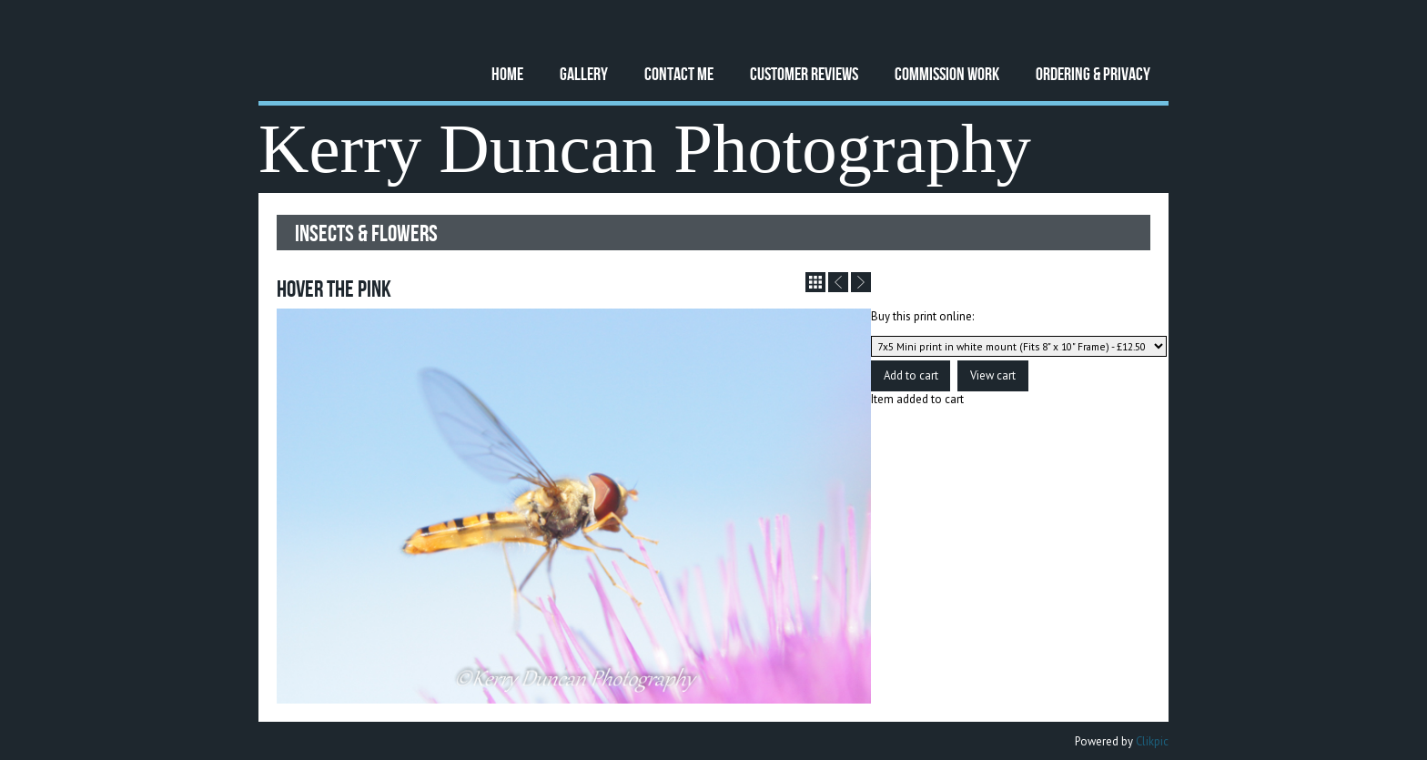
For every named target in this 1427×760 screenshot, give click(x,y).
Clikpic (1152, 741)
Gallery (584, 73)
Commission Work (947, 73)
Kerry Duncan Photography (644, 148)
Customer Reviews (804, 73)
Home (507, 73)
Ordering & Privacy (1093, 73)
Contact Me (679, 73)
